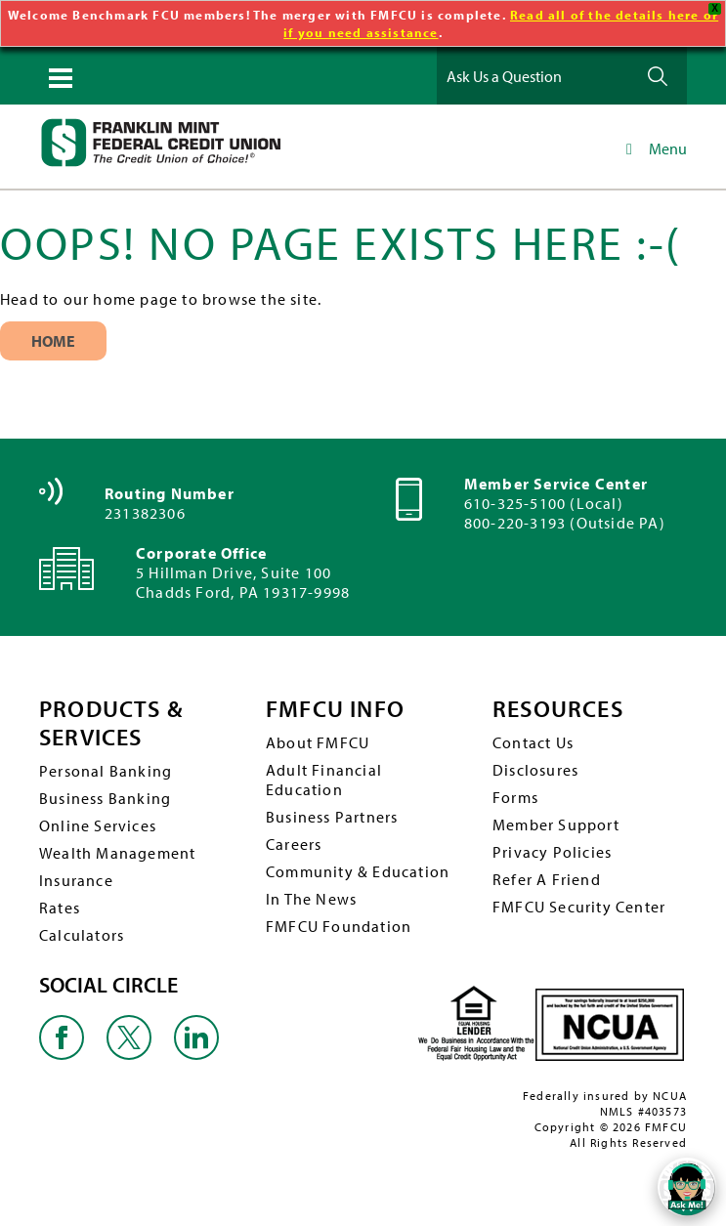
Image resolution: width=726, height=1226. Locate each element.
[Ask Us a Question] (534, 76)
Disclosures (535, 770)
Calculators (81, 935)
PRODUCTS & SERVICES (111, 723)
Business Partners (332, 816)
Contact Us (533, 742)
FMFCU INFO (335, 709)
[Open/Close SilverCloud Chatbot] (687, 1187)
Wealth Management (117, 853)
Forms (515, 797)
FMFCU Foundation (338, 926)
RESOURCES (557, 709)
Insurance (76, 880)
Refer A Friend (546, 879)
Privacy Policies (552, 852)
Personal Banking (105, 771)
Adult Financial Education (324, 779)
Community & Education (357, 871)
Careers (293, 844)
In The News (311, 899)
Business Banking (105, 798)
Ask (657, 76)
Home (53, 341)
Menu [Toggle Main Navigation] (653, 148)
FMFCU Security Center (578, 906)
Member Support (555, 824)
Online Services (97, 825)
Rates (59, 907)
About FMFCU (317, 742)
